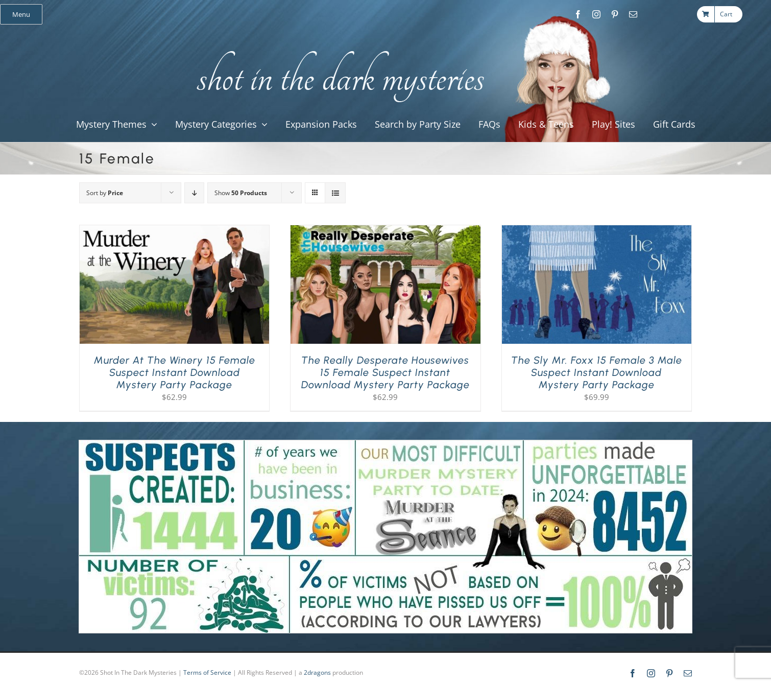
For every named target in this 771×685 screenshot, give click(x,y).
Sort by (104, 192)
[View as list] (335, 193)
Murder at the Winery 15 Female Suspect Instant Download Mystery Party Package (174, 372)
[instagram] (596, 14)
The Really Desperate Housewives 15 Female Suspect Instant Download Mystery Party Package (385, 372)
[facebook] (578, 14)
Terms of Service (207, 672)
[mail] (633, 14)
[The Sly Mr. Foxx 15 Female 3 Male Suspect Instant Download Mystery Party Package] (596, 231)
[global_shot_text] (337, 49)
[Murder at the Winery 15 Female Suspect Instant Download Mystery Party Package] (174, 231)
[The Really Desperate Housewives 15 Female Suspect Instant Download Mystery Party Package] (385, 231)
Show (240, 192)
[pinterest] (615, 14)
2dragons (317, 672)
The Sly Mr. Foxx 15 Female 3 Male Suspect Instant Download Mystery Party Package (596, 372)
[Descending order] (194, 192)
